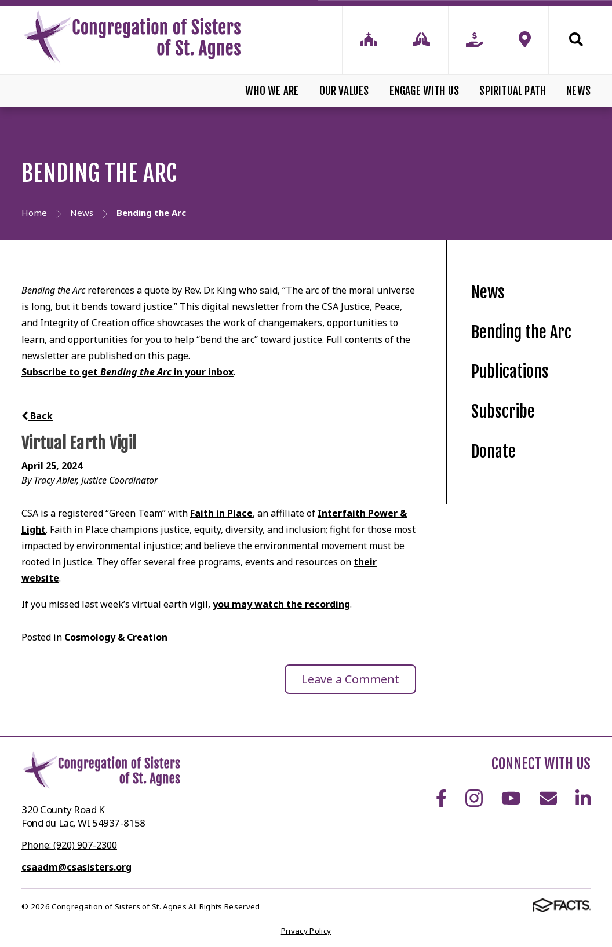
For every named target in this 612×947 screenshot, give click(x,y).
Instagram (474, 798)
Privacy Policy (306, 931)
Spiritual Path (512, 91)
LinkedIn (583, 798)
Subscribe (503, 411)
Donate (493, 451)
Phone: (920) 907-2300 (69, 845)
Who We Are (271, 91)
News (578, 91)
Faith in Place (221, 513)
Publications (510, 371)
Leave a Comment (350, 679)
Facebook (441, 798)
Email (548, 798)
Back (37, 415)
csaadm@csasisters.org (76, 867)
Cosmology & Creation (115, 637)
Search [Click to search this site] (576, 39)
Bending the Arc (521, 332)
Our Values (344, 91)
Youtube (511, 798)
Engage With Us (424, 91)
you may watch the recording (281, 604)
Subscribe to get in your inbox (127, 371)
